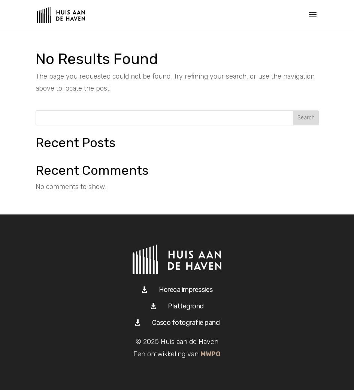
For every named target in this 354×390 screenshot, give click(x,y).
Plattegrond (186, 306)
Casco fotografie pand (186, 323)
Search (306, 118)
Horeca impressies (186, 290)
